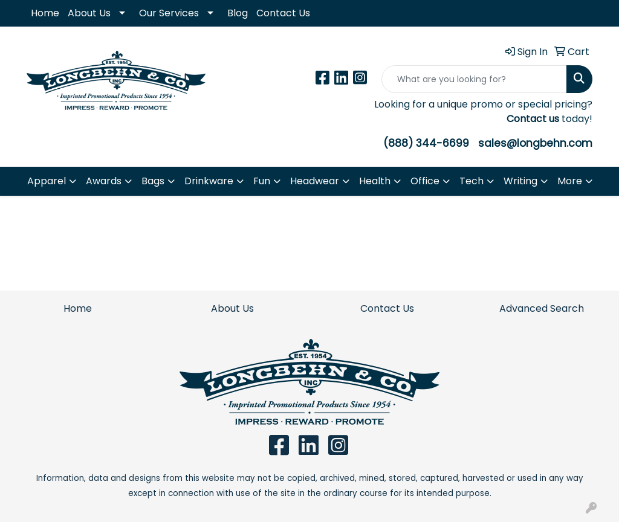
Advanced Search (541, 308)
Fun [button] (261, 181)
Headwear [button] (314, 181)
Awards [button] (104, 181)
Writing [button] (520, 181)
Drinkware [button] (208, 181)
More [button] (569, 181)
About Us (89, 13)
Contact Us (283, 13)
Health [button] (375, 181)
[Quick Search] (474, 79)
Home (45, 13)
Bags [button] (152, 181)
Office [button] (424, 181)
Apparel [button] (46, 181)
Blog (237, 13)
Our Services (169, 13)
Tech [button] (471, 181)
